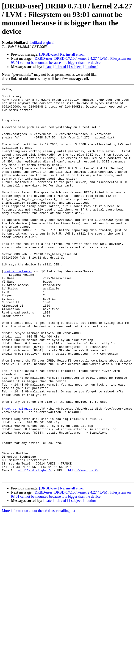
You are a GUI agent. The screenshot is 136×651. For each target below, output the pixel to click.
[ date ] (48, 67)
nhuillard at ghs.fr (41, 42)
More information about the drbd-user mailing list (38, 589)
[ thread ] (61, 67)
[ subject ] (76, 67)
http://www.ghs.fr (83, 547)
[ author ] (91, 67)
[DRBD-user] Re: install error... (62, 54)
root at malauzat (18, 308)
